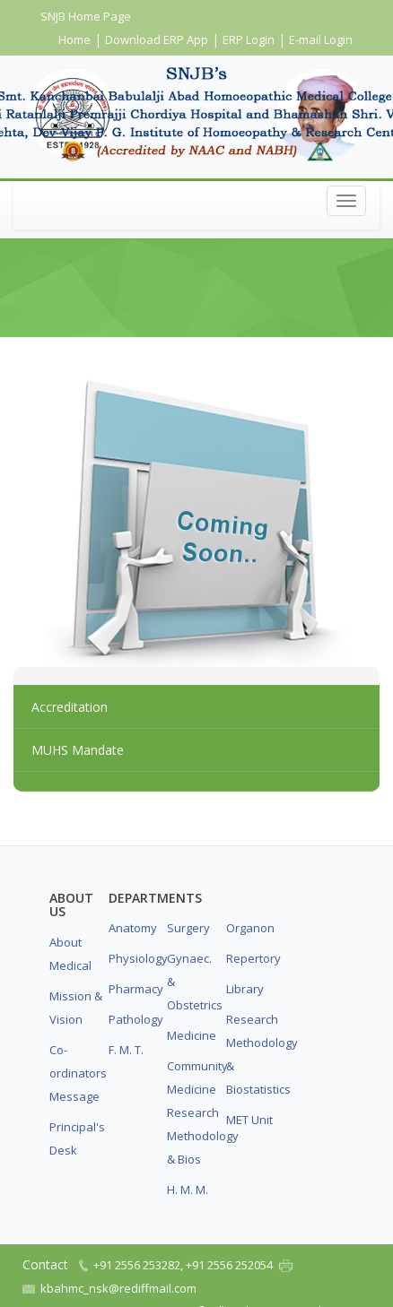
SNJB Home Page (85, 16)
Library (245, 989)
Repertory (253, 958)
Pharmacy (135, 989)
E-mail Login (321, 39)
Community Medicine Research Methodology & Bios (194, 1112)
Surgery (188, 928)
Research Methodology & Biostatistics (253, 1054)
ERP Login (249, 39)
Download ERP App (156, 39)
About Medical (70, 954)
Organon (250, 928)
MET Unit (249, 1120)
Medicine (191, 1035)
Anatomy (133, 928)
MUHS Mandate (77, 749)
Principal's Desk (76, 1138)
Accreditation (69, 706)
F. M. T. (126, 1050)
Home (74, 39)
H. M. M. (187, 1189)
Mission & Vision (75, 1007)
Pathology (135, 1019)
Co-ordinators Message (76, 1073)
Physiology (135, 958)
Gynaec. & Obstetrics (194, 981)
